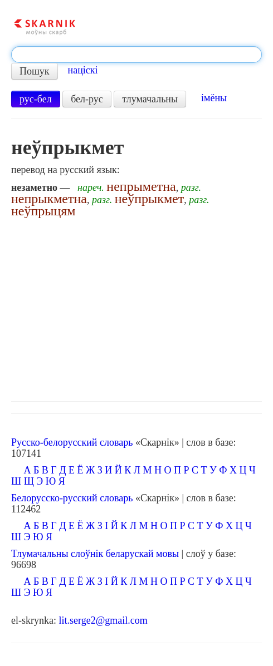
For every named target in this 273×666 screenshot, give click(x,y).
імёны (214, 97)
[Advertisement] (136, 306)
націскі (83, 70)
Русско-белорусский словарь (72, 442)
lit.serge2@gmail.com (102, 620)
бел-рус (87, 99)
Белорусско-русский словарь (72, 498)
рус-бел (36, 99)
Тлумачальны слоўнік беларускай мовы (95, 553)
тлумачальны (150, 99)
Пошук (35, 71)
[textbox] (136, 54)
